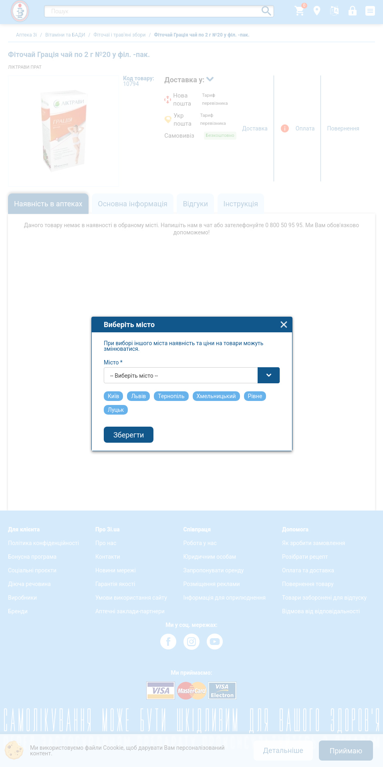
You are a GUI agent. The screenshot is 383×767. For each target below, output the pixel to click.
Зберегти (128, 430)
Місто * (113, 357)
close (284, 319)
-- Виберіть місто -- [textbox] (134, 371)
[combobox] (192, 370)
